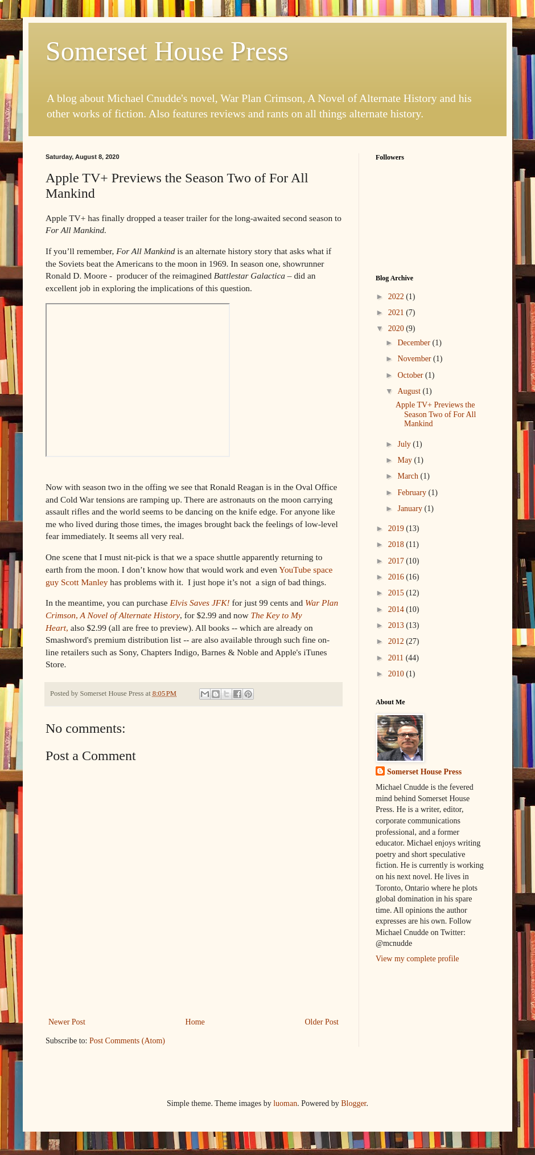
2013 (397, 625)
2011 (397, 658)
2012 (397, 641)
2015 (397, 593)
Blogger (353, 1103)
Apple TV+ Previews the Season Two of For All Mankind (436, 414)
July (405, 444)
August (409, 391)
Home (195, 1022)
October (411, 375)
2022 (397, 296)
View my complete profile (417, 958)
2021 (397, 312)
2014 (397, 609)
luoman (285, 1103)
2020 (397, 328)
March (408, 476)
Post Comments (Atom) (127, 1040)
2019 (397, 528)
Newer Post (66, 1022)
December (414, 342)
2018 (397, 544)
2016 (397, 577)
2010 (397, 674)
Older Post (322, 1022)
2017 (397, 561)
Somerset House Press (167, 51)
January (410, 508)
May (405, 460)
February (412, 492)
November (415, 358)
